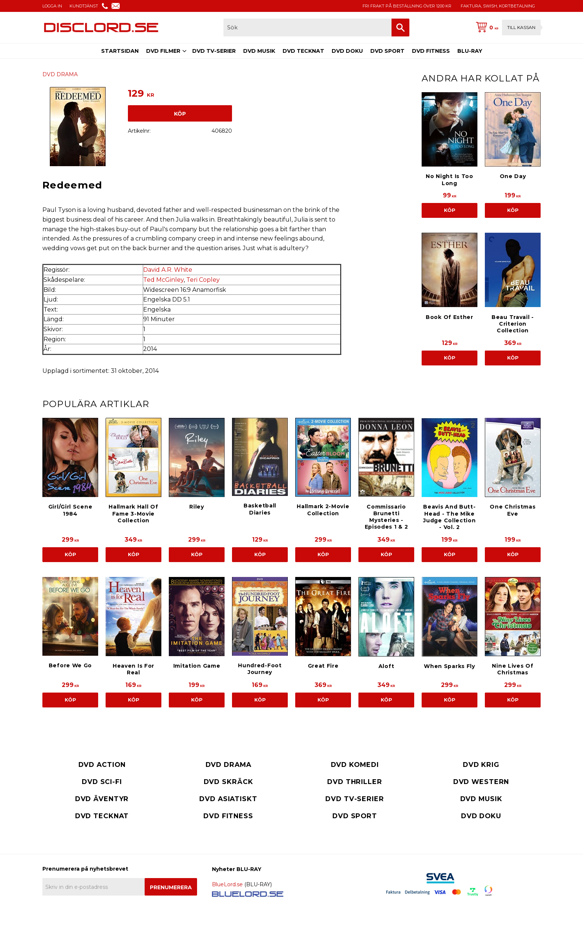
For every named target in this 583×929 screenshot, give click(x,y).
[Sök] (400, 27)
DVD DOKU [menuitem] (347, 51)
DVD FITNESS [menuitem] (431, 51)
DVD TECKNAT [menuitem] (303, 51)
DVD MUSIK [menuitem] (259, 51)
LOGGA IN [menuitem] (52, 6)
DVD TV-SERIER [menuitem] (214, 51)
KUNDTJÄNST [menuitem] (84, 6)
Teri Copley (203, 279)
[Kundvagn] (507, 27)
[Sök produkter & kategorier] (307, 27)
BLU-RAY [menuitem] (469, 51)
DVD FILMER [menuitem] (163, 51)
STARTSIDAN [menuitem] (120, 51)
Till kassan (521, 27)
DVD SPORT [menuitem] (387, 51)
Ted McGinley (163, 279)
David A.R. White (167, 269)
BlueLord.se (227, 884)
